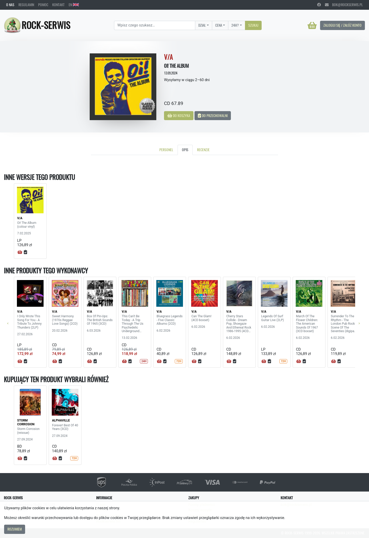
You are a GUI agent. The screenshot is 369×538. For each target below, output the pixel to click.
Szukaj (253, 25)
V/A (19, 218)
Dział (202, 25)
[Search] (154, 25)
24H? (235, 25)
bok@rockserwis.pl (344, 4)
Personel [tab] (166, 149)
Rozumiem (14, 529)
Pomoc (43, 4)
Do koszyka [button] (178, 115)
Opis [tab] (185, 149)
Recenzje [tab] (203, 149)
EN (74, 4)
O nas (10, 4)
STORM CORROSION (25, 422)
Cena (218, 25)
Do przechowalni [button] (213, 115)
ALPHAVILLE (61, 420)
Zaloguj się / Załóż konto (342, 25)
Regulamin (26, 4)
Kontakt (58, 4)
